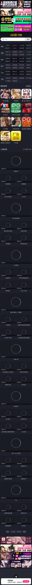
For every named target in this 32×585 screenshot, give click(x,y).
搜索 (28, 39)
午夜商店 (14, 78)
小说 (2, 73)
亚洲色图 (14, 65)
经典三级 (14, 61)
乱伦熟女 (21, 61)
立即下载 (26, 581)
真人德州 (14, 45)
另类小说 (14, 74)
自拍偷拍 (14, 52)
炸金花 (14, 48)
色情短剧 (14, 81)
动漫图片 (28, 65)
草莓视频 (21, 78)
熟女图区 (21, 68)
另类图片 (28, 68)
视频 (2, 53)
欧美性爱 (28, 58)
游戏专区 (28, 45)
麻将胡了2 (8, 48)
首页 (7, 531)
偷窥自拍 (8, 65)
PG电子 (8, 45)
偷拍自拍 (14, 58)
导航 (2, 79)
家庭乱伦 (14, 71)
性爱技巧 (28, 74)
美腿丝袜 (8, 68)
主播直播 (21, 54)
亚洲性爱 (8, 58)
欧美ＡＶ (21, 52)
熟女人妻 (8, 54)
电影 (2, 59)
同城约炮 (8, 78)
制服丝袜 (8, 61)
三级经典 (3, 149)
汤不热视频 (28, 78)
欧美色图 (21, 65)
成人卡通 (21, 58)
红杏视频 (8, 81)
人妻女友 (21, 71)
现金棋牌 (21, 48)
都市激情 (8, 71)
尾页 (24, 531)
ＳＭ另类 (28, 54)
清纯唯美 (14, 68)
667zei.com (16, 35)
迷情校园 (8, 74)
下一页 (19, 531)
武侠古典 (28, 71)
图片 (2, 66)
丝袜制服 (14, 54)
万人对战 (21, 45)
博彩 (2, 46)
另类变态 (28, 61)
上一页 (13, 531)
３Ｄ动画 (28, 52)
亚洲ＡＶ (8, 52)
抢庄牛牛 (28, 48)
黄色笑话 (21, 74)
